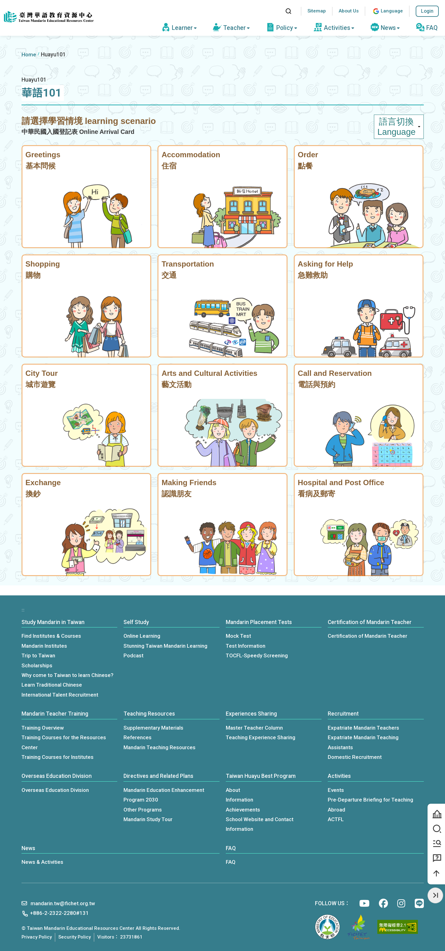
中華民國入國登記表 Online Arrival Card (78, 131)
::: (274, 11)
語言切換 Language (398, 127)
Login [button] (427, 11)
